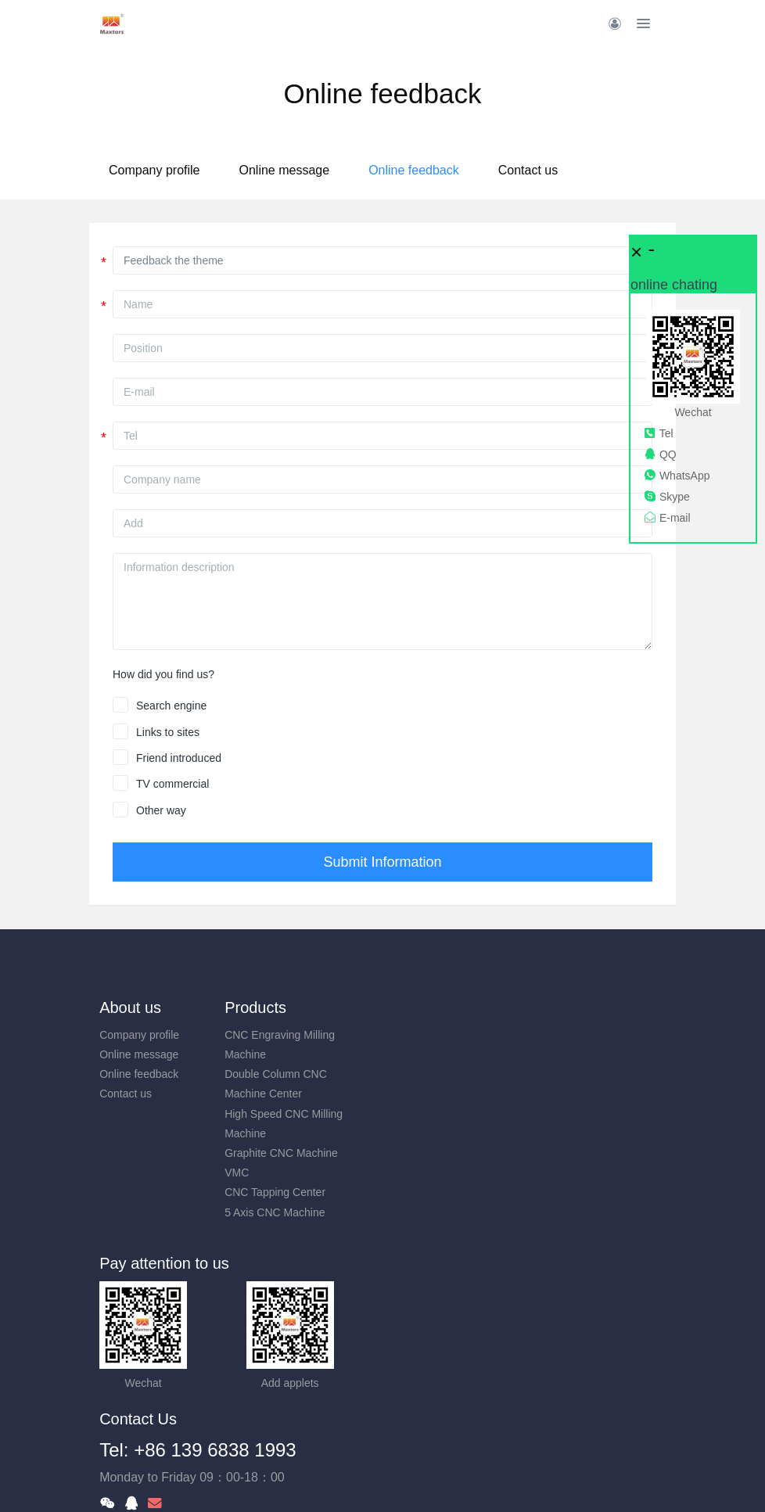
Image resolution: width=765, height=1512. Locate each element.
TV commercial (172, 784)
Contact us (577, 170)
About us (130, 1007)
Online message (333, 170)
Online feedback (463, 170)
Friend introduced (178, 758)
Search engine (171, 705)
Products (277, 1007)
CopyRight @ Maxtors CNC (382, 1458)
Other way (161, 810)
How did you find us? (163, 674)
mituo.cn (476, 1478)
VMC (258, 1172)
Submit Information (382, 862)
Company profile (204, 170)
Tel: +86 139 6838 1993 (491, 1279)
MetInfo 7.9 (357, 1478)
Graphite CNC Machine (303, 1153)
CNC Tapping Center (296, 1192)
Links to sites (167, 732)
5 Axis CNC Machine (296, 1212)
